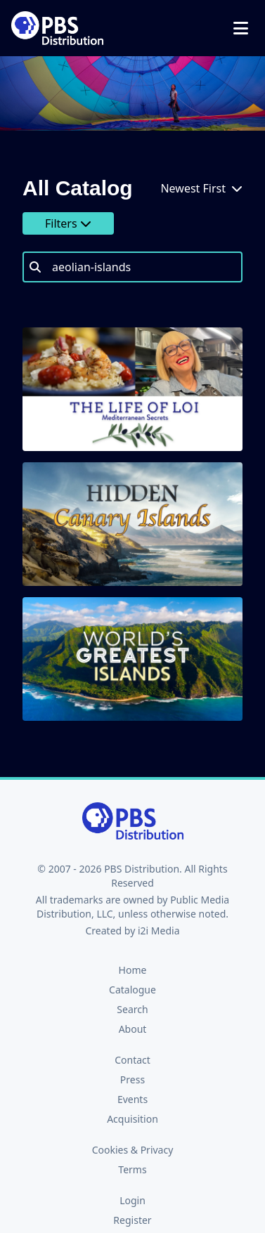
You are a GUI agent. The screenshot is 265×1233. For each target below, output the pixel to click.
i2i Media (159, 930)
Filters (68, 223)
